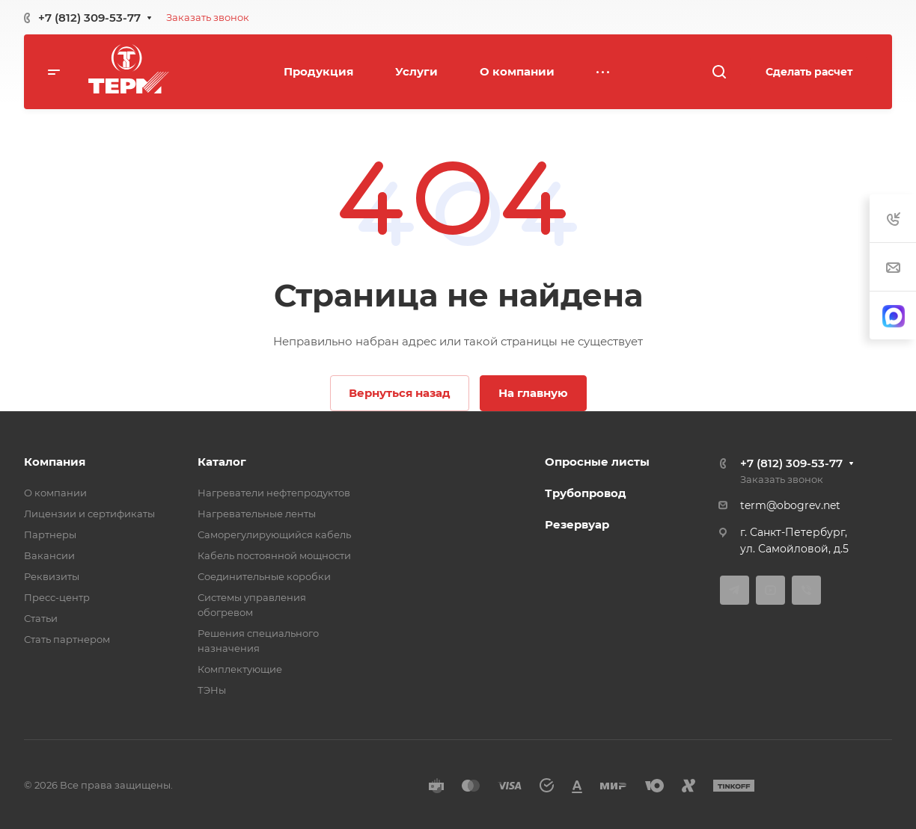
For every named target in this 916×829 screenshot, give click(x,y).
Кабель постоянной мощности (274, 555)
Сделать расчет (809, 71)
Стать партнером (67, 639)
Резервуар (577, 524)
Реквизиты (51, 576)
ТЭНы (212, 690)
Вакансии (49, 555)
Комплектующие (240, 669)
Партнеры (50, 534)
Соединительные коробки (264, 576)
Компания (54, 461)
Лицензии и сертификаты (89, 514)
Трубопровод (585, 493)
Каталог (222, 461)
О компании (55, 493)
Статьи (41, 618)
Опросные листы (597, 461)
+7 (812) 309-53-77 (89, 17)
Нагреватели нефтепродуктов (274, 493)
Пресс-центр (57, 597)
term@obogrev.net (790, 505)
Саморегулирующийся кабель (274, 534)
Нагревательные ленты (257, 514)
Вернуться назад (400, 393)
